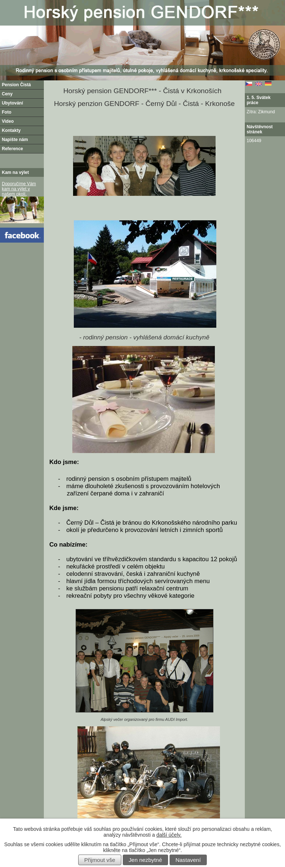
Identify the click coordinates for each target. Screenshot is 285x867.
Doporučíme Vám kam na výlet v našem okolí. (19, 189)
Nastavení (188, 860)
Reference (12, 148)
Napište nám (15, 139)
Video (8, 121)
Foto (6, 112)
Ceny (7, 93)
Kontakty (11, 130)
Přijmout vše (99, 860)
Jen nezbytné (145, 860)
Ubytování (12, 103)
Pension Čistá (16, 84)
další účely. (169, 835)
